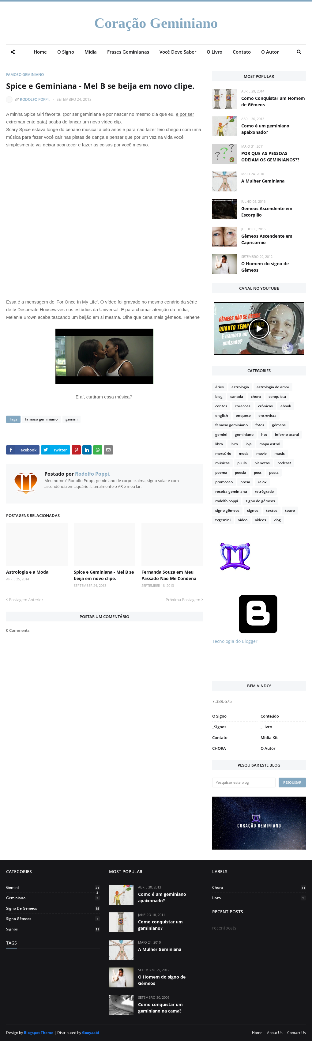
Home (257, 1032)
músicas (222, 463)
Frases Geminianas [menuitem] (128, 52)
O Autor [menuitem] (270, 52)
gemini (71, 419)
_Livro (266, 727)
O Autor (268, 748)
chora (256, 396)
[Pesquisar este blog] (244, 782)
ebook (285, 406)
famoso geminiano (25, 74)
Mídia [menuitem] (91, 52)
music (279, 453)
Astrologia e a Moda (27, 572)
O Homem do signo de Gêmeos (265, 267)
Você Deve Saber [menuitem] (178, 52)
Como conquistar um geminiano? (160, 925)
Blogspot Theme (38, 1032)
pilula (242, 463)
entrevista (267, 415)
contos (221, 406)
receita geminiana (231, 491)
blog (219, 396)
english (221, 415)
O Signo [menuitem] (65, 52)
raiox (262, 482)
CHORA (219, 748)
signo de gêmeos (260, 501)
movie (261, 453)
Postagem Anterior (26, 599)
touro (290, 510)
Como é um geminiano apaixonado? (265, 129)
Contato (219, 737)
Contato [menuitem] (242, 52)
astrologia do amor (273, 387)
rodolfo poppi (226, 501)
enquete (243, 415)
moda (244, 453)
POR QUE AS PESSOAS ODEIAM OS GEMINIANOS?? (270, 156)
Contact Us (296, 1032)
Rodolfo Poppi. (35, 99)
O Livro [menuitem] (214, 52)
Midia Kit (269, 737)
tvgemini (223, 519)
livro (234, 444)
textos (271, 510)
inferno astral (287, 434)
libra (219, 444)
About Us (275, 1032)
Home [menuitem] (40, 52)
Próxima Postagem (183, 599)
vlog (277, 519)
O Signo (219, 716)
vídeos (260, 519)
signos (252, 510)
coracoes (242, 406)
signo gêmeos (227, 510)
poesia (240, 472)
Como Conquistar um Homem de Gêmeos (273, 101)
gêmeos (279, 425)
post (257, 472)
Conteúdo (270, 716)
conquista (277, 396)
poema (221, 472)
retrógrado (264, 491)
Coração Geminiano (156, 23)
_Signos (219, 727)
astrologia (240, 387)
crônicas (265, 406)
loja (249, 444)
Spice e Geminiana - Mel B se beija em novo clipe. (104, 575)
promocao (224, 482)
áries (219, 387)
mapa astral (269, 444)
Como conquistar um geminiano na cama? (160, 1007)
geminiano (244, 434)
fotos (259, 425)
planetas (262, 463)
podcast (284, 463)
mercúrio (223, 453)
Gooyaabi (90, 1032)
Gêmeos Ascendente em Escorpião (266, 212)
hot (264, 434)
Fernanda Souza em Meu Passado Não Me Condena (168, 575)
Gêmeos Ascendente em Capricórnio (266, 239)
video (242, 519)
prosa (245, 482)
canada (236, 396)
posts (274, 472)
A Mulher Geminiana (262, 181)
